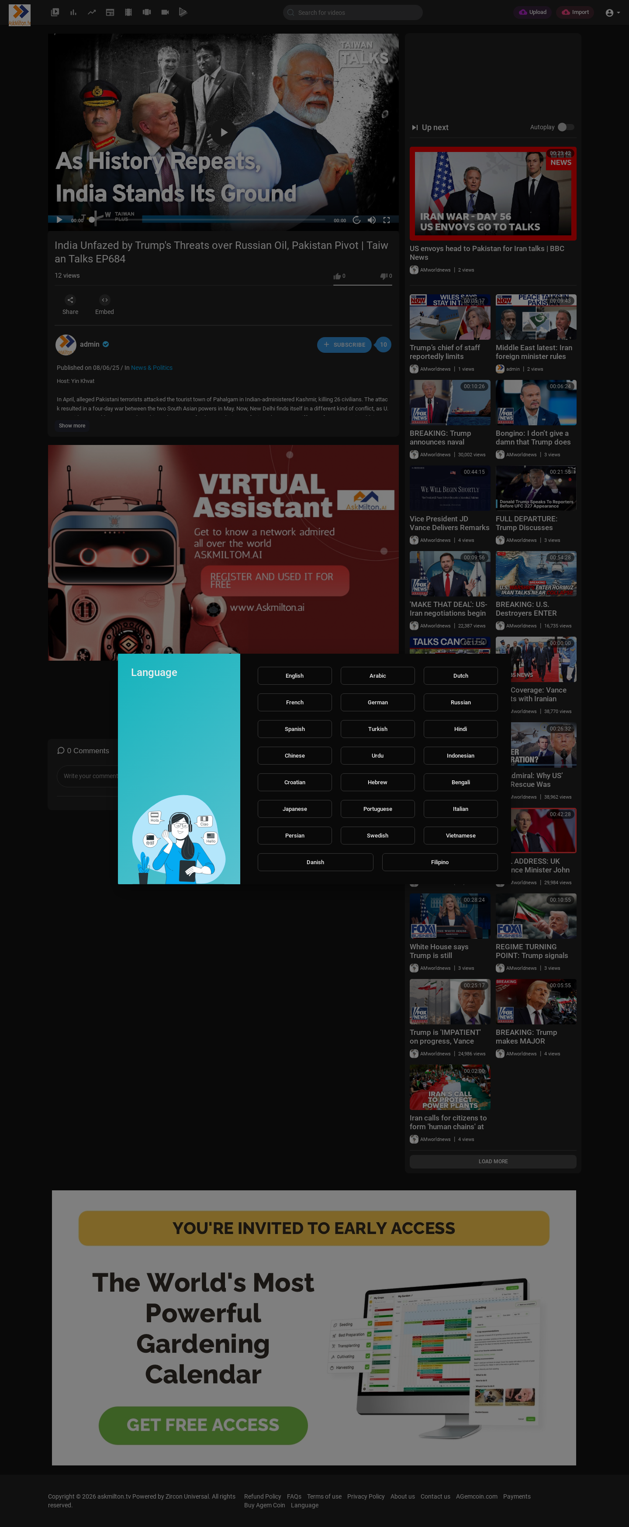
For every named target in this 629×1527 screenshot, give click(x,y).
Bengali (461, 782)
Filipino (440, 862)
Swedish (377, 835)
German (378, 702)
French (295, 702)
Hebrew (377, 782)
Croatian (294, 782)
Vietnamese (461, 835)
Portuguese (377, 809)
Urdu (378, 755)
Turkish (377, 729)
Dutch (460, 675)
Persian (294, 835)
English (295, 675)
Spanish (295, 729)
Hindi (460, 729)
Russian (461, 702)
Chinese (295, 755)
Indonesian (460, 755)
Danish (315, 862)
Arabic (378, 675)
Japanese (295, 809)
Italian (460, 809)
